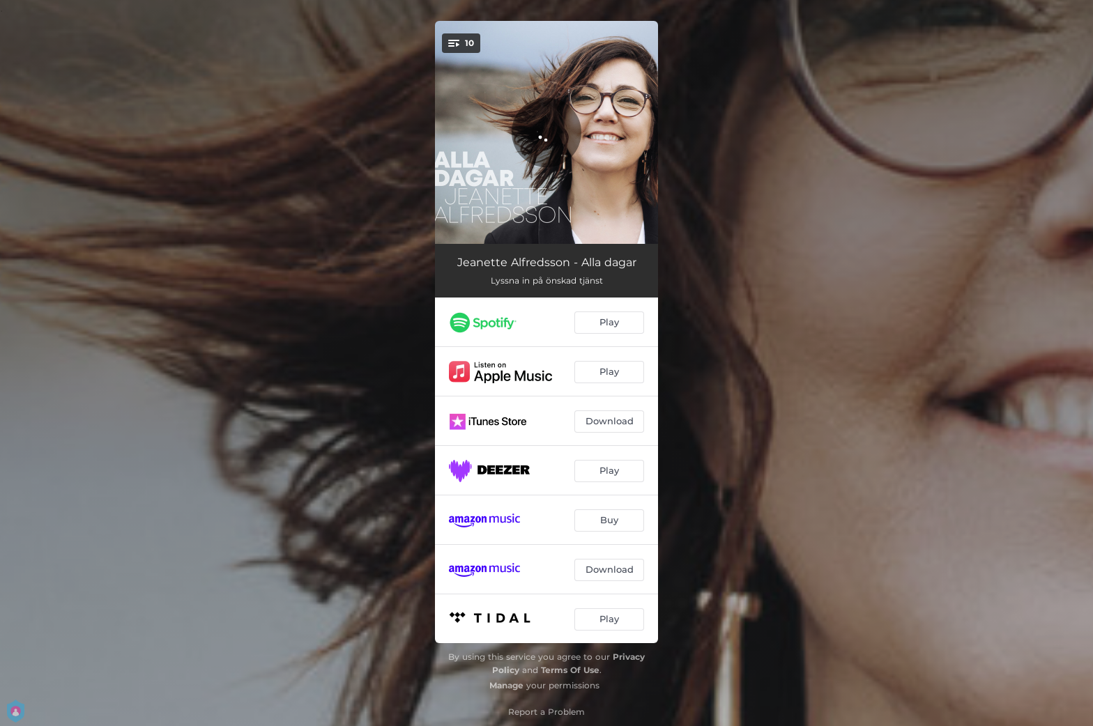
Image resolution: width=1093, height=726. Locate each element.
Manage (506, 685)
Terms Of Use (570, 670)
